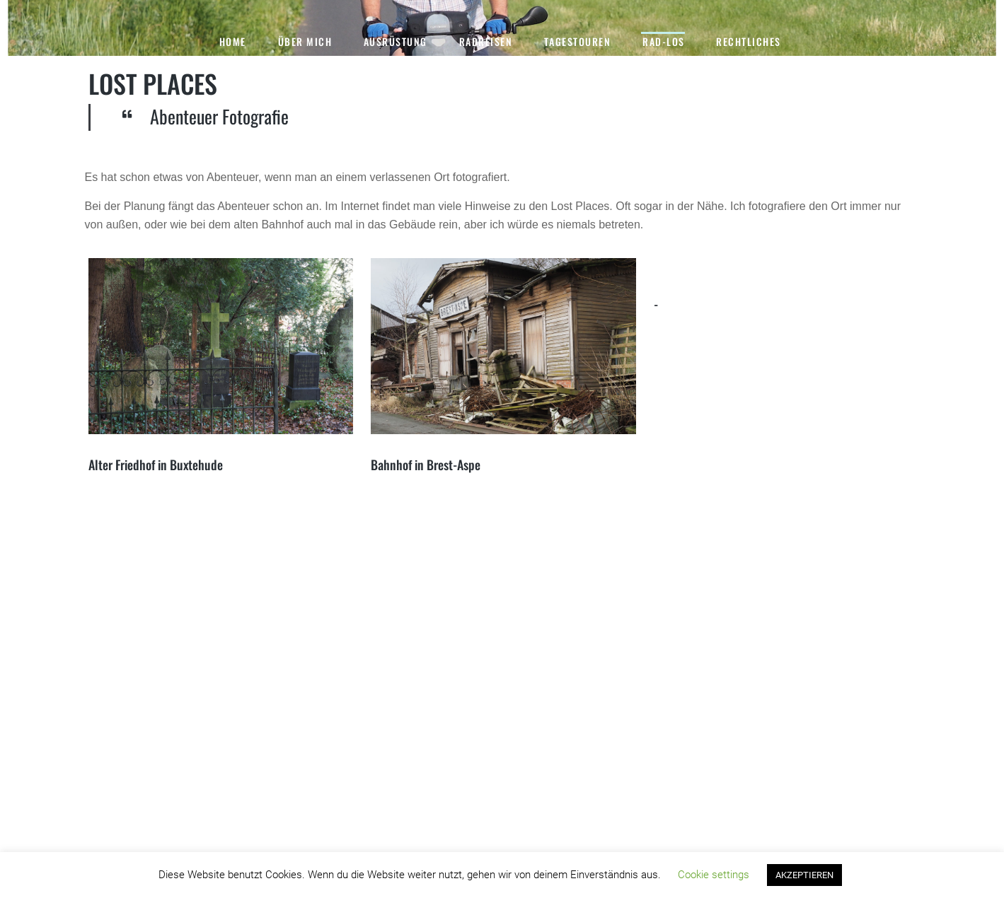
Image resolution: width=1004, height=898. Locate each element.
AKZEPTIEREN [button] (804, 875)
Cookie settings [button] (713, 874)
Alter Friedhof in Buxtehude (155, 464)
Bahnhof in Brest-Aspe (425, 464)
